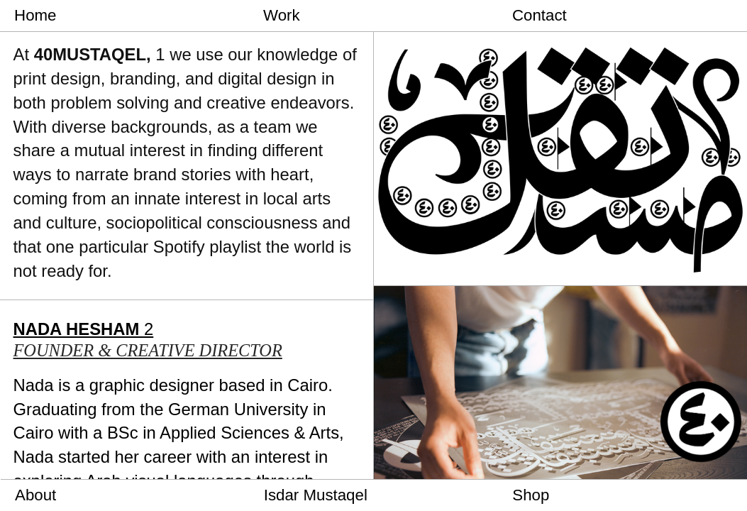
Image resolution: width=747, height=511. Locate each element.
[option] (560, 143)
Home (35, 15)
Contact (539, 15)
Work (281, 15)
